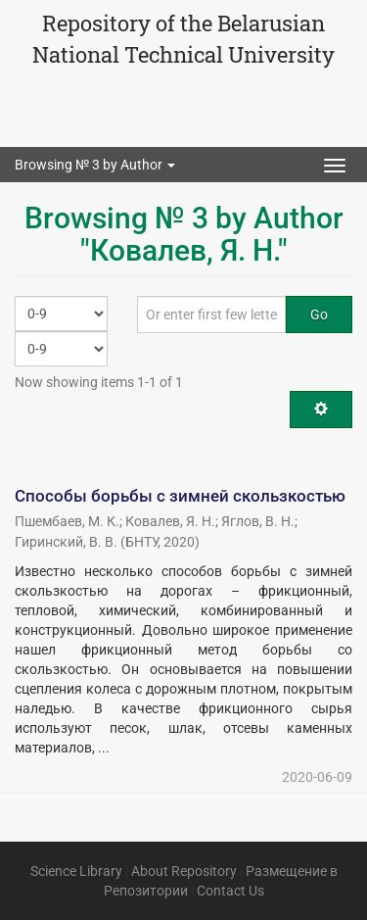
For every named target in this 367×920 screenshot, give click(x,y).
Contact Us (230, 890)
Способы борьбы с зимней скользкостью (180, 496)
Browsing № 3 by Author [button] (95, 164)
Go (319, 314)
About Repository (184, 871)
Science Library (76, 871)
